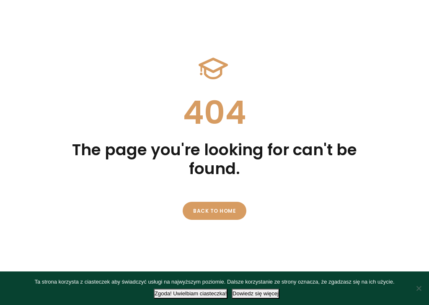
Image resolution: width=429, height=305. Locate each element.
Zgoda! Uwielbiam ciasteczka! (191, 293)
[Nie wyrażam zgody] (418, 288)
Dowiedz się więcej (256, 293)
